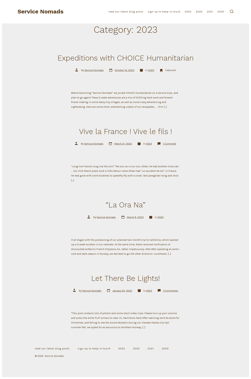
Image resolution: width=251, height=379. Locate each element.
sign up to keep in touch (164, 11)
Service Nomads (94, 70)
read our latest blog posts (125, 11)
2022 (199, 11)
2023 (188, 11)
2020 (220, 11)
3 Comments (170, 290)
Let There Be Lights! (125, 278)
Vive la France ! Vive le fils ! (125, 131)
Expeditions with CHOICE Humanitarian (125, 58)
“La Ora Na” (125, 204)
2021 (210, 11)
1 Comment (169, 143)
